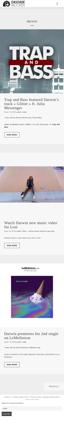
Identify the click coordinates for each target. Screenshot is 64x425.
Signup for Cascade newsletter (12, 403)
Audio (24, 112)
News (24, 231)
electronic (24, 118)
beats (7, 118)
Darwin (18, 118)
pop (30, 118)
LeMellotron (33, 347)
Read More (12, 135)
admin (19, 112)
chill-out (12, 118)
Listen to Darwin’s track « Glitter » (18, 124)
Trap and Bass (37, 118)
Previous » (54, 386)
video (52, 231)
